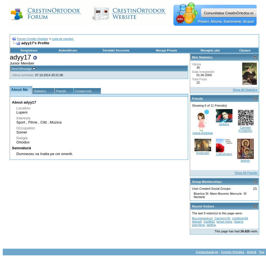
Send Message (21, 68)
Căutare (244, 50)
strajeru (224, 124)
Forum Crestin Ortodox (32, 38)
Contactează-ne (207, 252)
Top (261, 252)
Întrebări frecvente (116, 50)
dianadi (197, 221)
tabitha (211, 225)
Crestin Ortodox (232, 252)
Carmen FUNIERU (245, 129)
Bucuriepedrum (202, 218)
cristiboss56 (240, 218)
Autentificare (67, 50)
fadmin (245, 160)
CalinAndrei (224, 154)
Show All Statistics (245, 89)
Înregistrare (29, 50)
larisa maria (224, 221)
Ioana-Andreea (203, 133)
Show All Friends (246, 172)
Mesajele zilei (210, 50)
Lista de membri (62, 38)
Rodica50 (202, 153)
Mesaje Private (166, 50)
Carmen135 (222, 218)
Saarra (238, 221)
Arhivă (251, 252)
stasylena (198, 225)
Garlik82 (209, 221)
